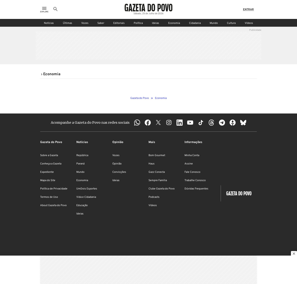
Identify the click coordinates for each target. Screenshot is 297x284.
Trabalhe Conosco (195, 180)
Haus (151, 163)
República (82, 155)
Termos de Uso (49, 197)
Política (138, 23)
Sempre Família (157, 180)
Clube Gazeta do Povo (161, 188)
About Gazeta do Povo (53, 205)
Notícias (49, 23)
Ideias (155, 23)
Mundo (214, 23)
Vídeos (249, 23)
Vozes (84, 23)
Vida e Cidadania (86, 197)
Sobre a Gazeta (49, 155)
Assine (188, 163)
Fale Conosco (192, 172)
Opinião (117, 163)
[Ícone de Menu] (44, 9)
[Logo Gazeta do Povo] (148, 7)
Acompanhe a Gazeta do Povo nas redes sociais (90, 122)
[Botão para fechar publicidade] (294, 254)
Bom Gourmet (156, 155)
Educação (82, 205)
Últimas (67, 23)
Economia (174, 23)
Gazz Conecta (156, 172)
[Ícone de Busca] (55, 9)
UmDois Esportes (86, 188)
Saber (100, 23)
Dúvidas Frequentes (196, 188)
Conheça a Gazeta (50, 163)
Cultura (231, 23)
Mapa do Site (47, 180)
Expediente (47, 172)
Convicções (119, 172)
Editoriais (119, 23)
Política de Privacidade (53, 188)
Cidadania (195, 23)
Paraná (80, 163)
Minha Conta (191, 155)
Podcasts (153, 197)
